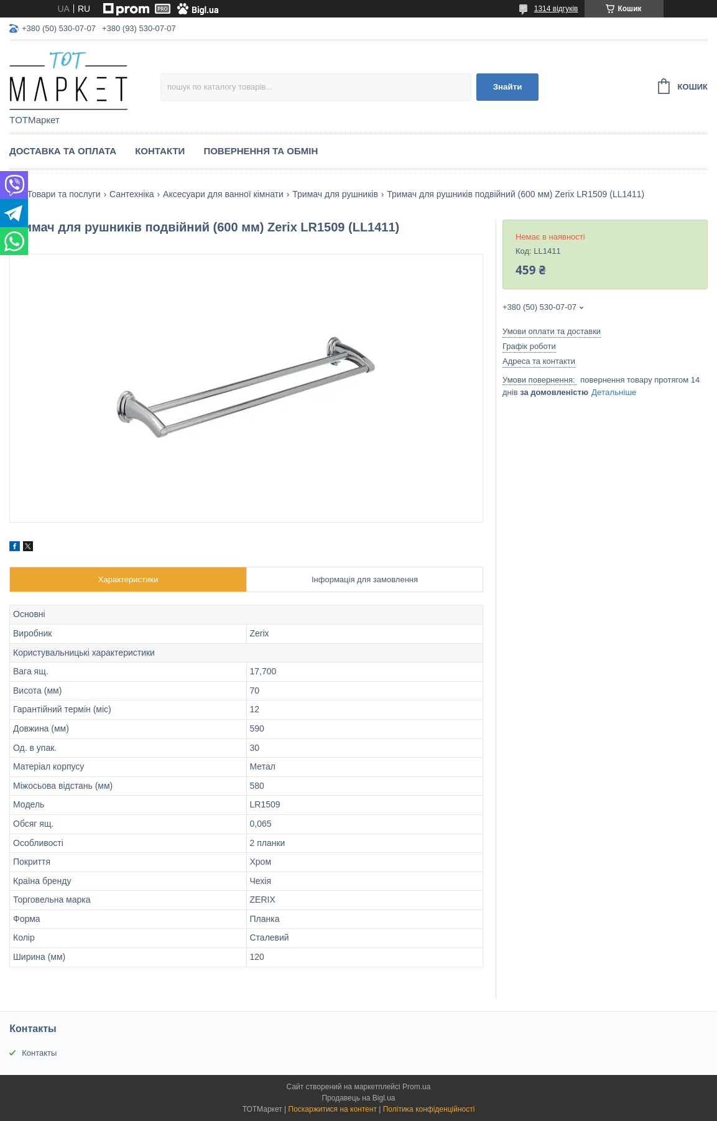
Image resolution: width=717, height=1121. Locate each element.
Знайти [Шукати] (507, 86)
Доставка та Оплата (62, 151)
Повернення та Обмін (260, 151)
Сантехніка (131, 194)
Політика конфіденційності (429, 1109)
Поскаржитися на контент (333, 1109)
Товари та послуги (63, 194)
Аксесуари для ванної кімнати (223, 194)
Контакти (160, 151)
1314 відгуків (556, 8)
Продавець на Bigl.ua (358, 1098)
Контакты (39, 1053)
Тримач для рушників (335, 194)
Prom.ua (416, 1086)
